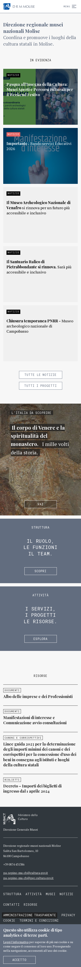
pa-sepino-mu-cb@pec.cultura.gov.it (28, 878)
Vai (40, 504)
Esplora (40, 639)
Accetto (19, 960)
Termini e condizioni (39, 920)
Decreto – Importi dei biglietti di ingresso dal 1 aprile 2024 (32, 788)
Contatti (11, 904)
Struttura (12, 894)
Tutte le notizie (40, 375)
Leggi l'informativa (16, 942)
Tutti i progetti (40, 386)
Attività (33, 894)
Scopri (41, 571)
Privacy (68, 915)
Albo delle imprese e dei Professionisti (38, 696)
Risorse (31, 904)
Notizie (67, 894)
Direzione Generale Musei (20, 829)
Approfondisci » (40, 97)
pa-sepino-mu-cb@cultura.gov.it (25, 873)
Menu (69, 6)
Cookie (9, 920)
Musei (51, 894)
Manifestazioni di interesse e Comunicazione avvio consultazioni (35, 720)
